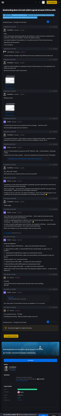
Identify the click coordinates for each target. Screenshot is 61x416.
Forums (8, 15)
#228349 (55, 289)
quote (50, 26)
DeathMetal (8, 233)
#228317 (55, 131)
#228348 (55, 274)
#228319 (55, 164)
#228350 (55, 307)
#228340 (55, 236)
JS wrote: (10, 297)
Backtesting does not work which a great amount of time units (20, 17)
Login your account (11, 336)
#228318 (55, 144)
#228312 (55, 59)
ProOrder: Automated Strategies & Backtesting (40, 15)
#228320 (55, 178)
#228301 (55, 27)
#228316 (55, 118)
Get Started (52, 2)
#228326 (55, 198)
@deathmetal (12, 368)
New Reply (30, 360)
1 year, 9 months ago (21, 380)
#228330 (55, 209)
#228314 (55, 91)
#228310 (55, 48)
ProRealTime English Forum (19, 15)
